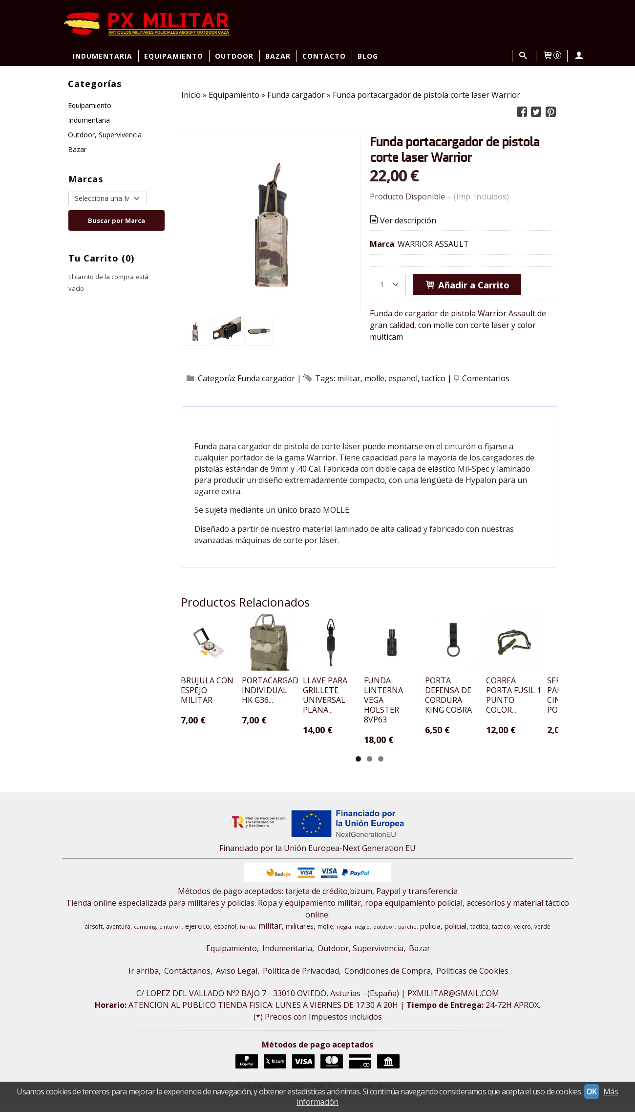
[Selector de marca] (107, 198)
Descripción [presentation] (230, 418)
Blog (368, 56)
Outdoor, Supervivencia (105, 134)
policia (430, 933)
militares (300, 933)
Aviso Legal (236, 978)
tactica (479, 934)
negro (362, 934)
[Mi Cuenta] (578, 55)
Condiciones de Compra (387, 978)
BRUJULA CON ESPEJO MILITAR (221, 721)
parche (407, 934)
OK (591, 1091)
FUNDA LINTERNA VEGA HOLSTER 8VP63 (516, 721)
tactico (433, 378)
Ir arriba (143, 978)
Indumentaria (102, 56)
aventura (118, 934)
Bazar (278, 56)
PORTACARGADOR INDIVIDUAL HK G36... (316, 721)
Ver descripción (402, 220)
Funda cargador (266, 378)
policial (455, 933)
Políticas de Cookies (472, 978)
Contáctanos (187, 978)
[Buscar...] (523, 55)
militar (348, 378)
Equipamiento (173, 56)
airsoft (94, 934)
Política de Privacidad (301, 978)
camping (145, 934)
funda (247, 934)
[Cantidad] (388, 284)
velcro (522, 934)
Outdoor (234, 56)
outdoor (384, 934)
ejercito (197, 933)
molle (374, 378)
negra (344, 934)
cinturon (170, 934)
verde (542, 934)
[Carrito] (552, 55)
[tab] (230, 419)
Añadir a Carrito (466, 285)
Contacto (324, 56)
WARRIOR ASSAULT (433, 244)
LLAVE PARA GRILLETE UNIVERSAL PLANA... (416, 721)
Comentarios (485, 378)
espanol (403, 378)
